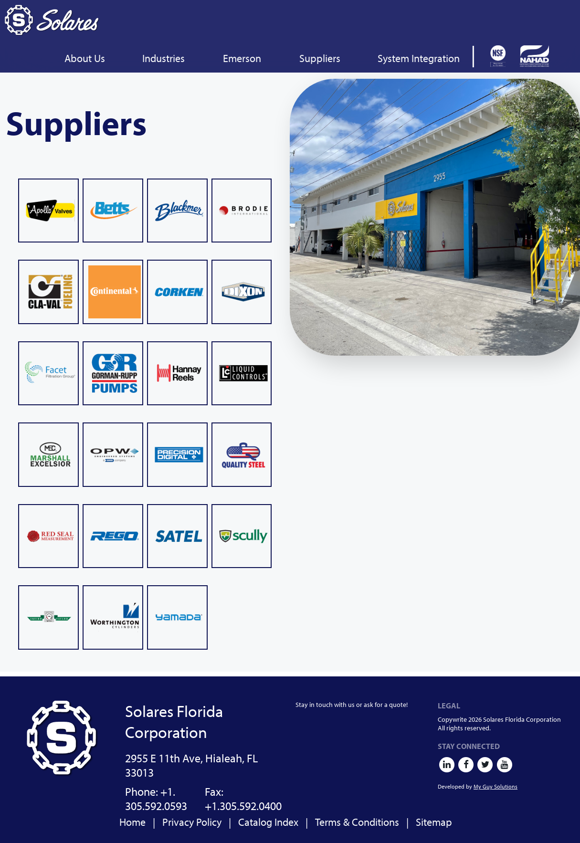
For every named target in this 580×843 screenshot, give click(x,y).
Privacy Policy (191, 822)
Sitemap (434, 822)
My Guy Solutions (495, 786)
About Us (84, 58)
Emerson (242, 58)
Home (132, 822)
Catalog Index (268, 822)
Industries (163, 58)
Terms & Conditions (357, 822)
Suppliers (319, 58)
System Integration (419, 58)
